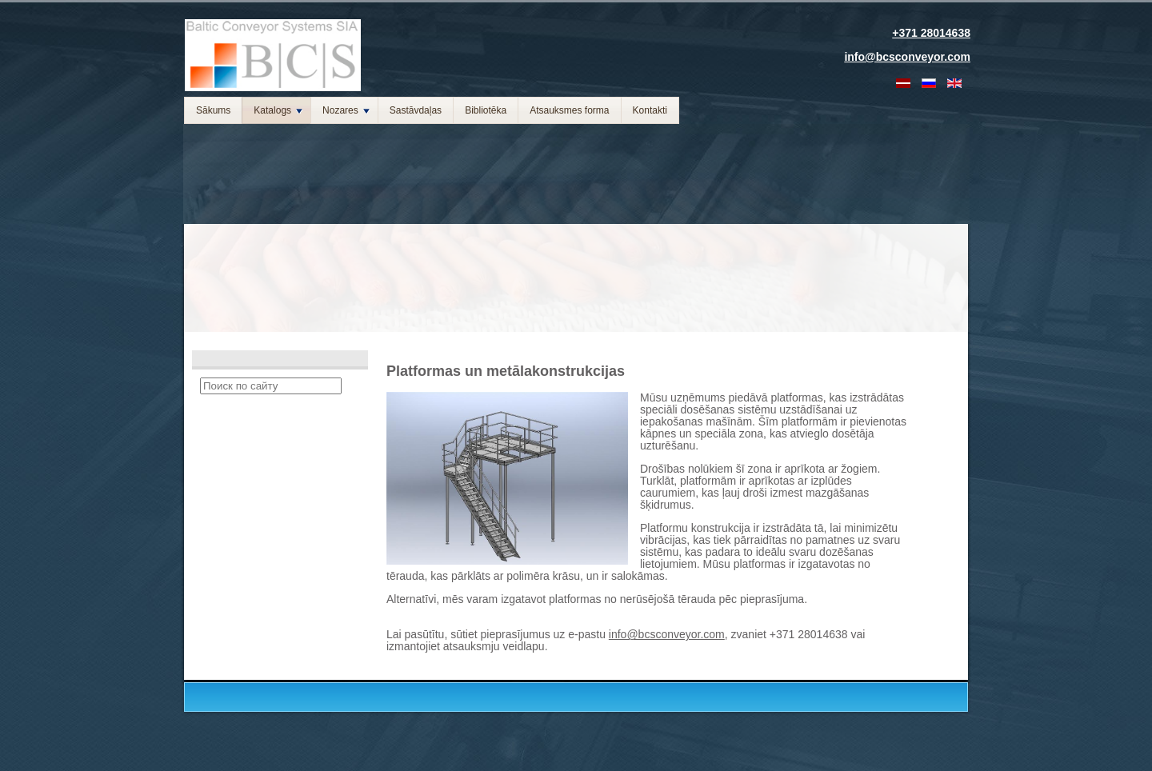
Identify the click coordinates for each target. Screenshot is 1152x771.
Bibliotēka (485, 110)
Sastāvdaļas (416, 110)
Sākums (213, 110)
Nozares (346, 110)
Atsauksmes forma (569, 110)
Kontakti (650, 110)
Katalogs (278, 110)
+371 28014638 (931, 32)
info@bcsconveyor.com (667, 634)
